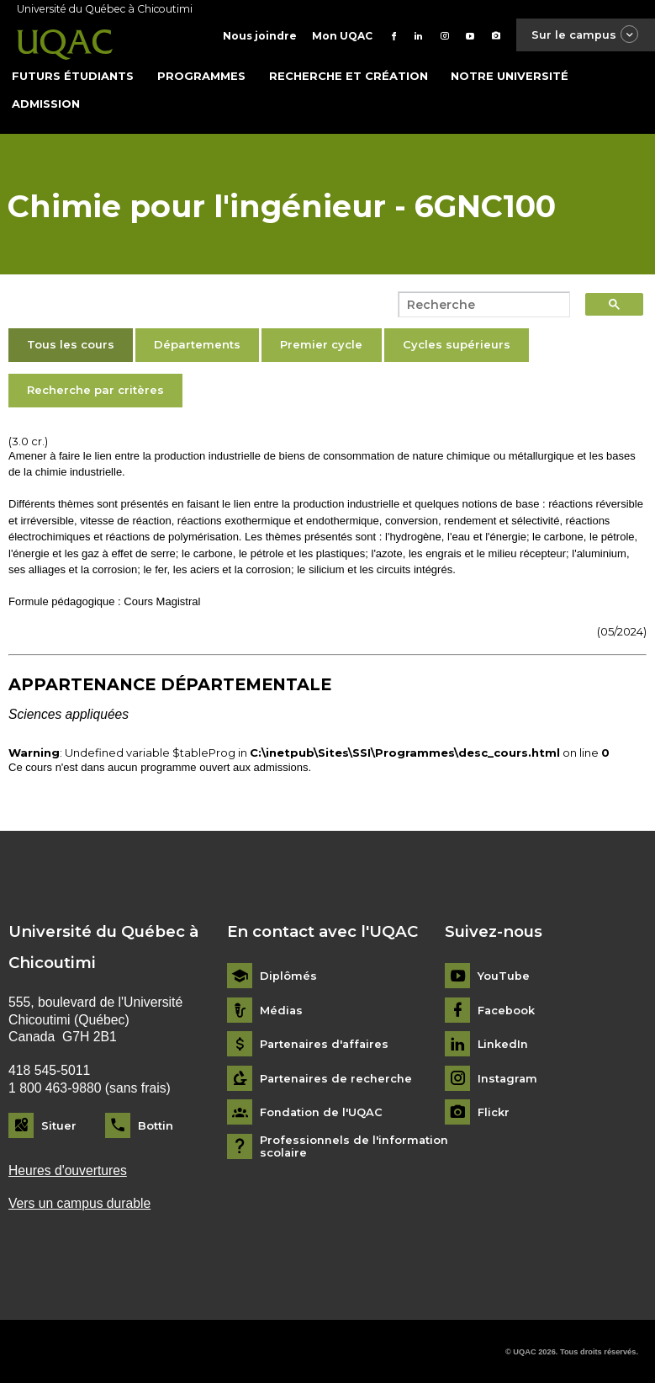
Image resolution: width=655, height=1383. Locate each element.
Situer (59, 1124)
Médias (282, 1009)
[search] (479, 304)
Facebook (507, 1009)
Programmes (201, 75)
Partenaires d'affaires (326, 1043)
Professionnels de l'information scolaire (354, 1146)
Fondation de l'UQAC (321, 1111)
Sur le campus (584, 35)
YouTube (504, 975)
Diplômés (288, 975)
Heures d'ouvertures (67, 1169)
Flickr (494, 1111)
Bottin (155, 1124)
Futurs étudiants (73, 75)
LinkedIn (503, 1043)
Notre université (509, 75)
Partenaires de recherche (337, 1078)
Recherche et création (348, 75)
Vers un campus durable (79, 1203)
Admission (46, 102)
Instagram (508, 1078)
